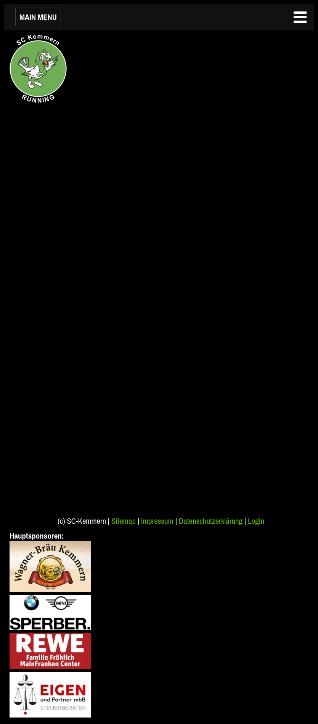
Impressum (157, 520)
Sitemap (123, 520)
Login (256, 520)
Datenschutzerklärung (211, 520)
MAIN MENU (38, 17)
